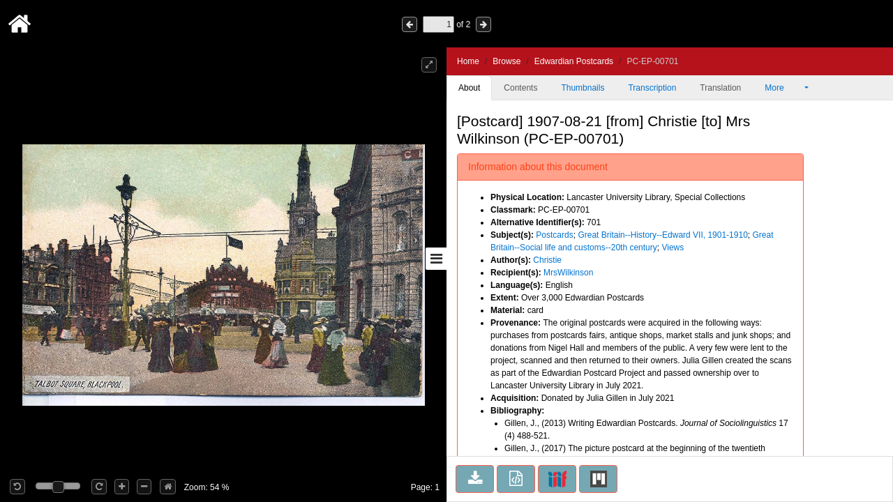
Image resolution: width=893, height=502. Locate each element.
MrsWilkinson (568, 272)
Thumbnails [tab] (582, 88)
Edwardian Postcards (573, 61)
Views (672, 247)
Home (468, 61)
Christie (547, 260)
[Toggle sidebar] (436, 259)
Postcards (554, 235)
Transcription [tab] (652, 88)
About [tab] (469, 88)
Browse (506, 61)
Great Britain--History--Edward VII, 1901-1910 (662, 235)
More (783, 88)
